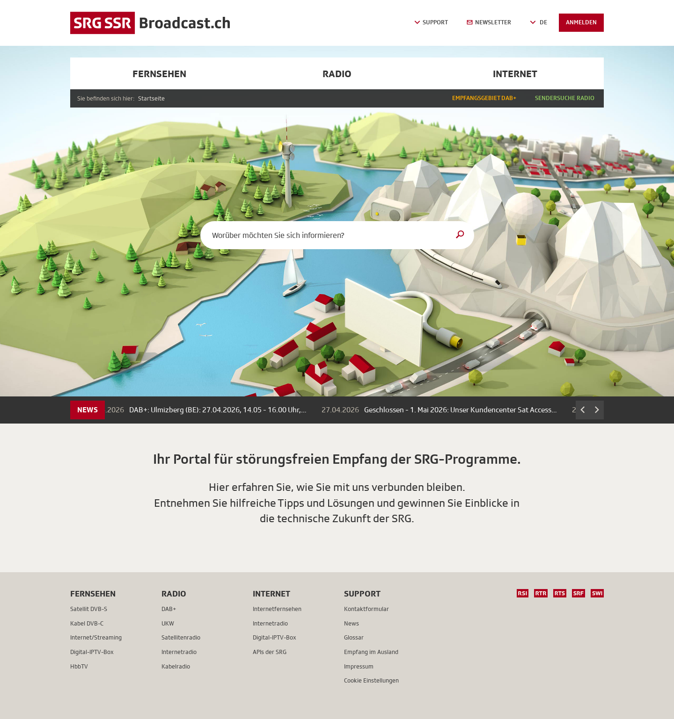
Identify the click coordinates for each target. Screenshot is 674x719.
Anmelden (581, 22)
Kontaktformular (366, 608)
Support (362, 593)
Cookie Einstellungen (371, 680)
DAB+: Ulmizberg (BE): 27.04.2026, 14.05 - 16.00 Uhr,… (221, 410)
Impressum (359, 666)
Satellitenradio (180, 637)
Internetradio (179, 651)
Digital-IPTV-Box (92, 651)
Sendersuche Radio (564, 97)
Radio (337, 73)
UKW (167, 623)
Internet (515, 73)
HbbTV (79, 666)
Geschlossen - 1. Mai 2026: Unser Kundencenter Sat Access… (463, 410)
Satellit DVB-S (88, 608)
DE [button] (538, 22)
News (87, 409)
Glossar (354, 637)
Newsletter (489, 22)
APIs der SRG (269, 651)
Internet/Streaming (96, 637)
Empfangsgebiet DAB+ (484, 97)
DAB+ (168, 608)
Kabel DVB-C (86, 623)
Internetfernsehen (277, 608)
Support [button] (431, 22)
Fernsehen (159, 73)
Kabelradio (175, 666)
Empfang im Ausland (371, 651)
